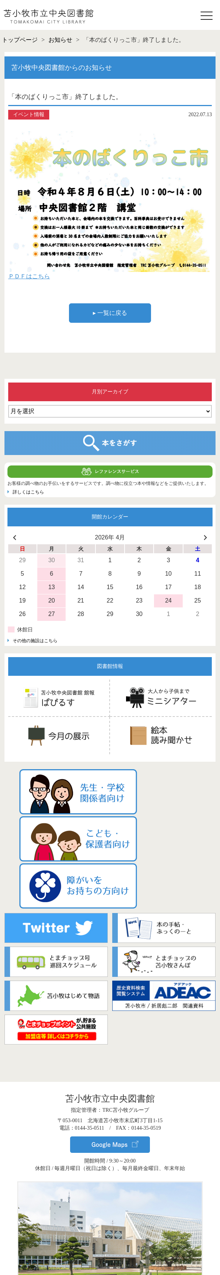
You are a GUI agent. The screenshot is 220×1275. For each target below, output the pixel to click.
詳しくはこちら (28, 492)
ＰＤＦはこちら (29, 276)
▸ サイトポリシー (110, 1263)
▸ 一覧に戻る (110, 313)
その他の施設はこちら (35, 640)
